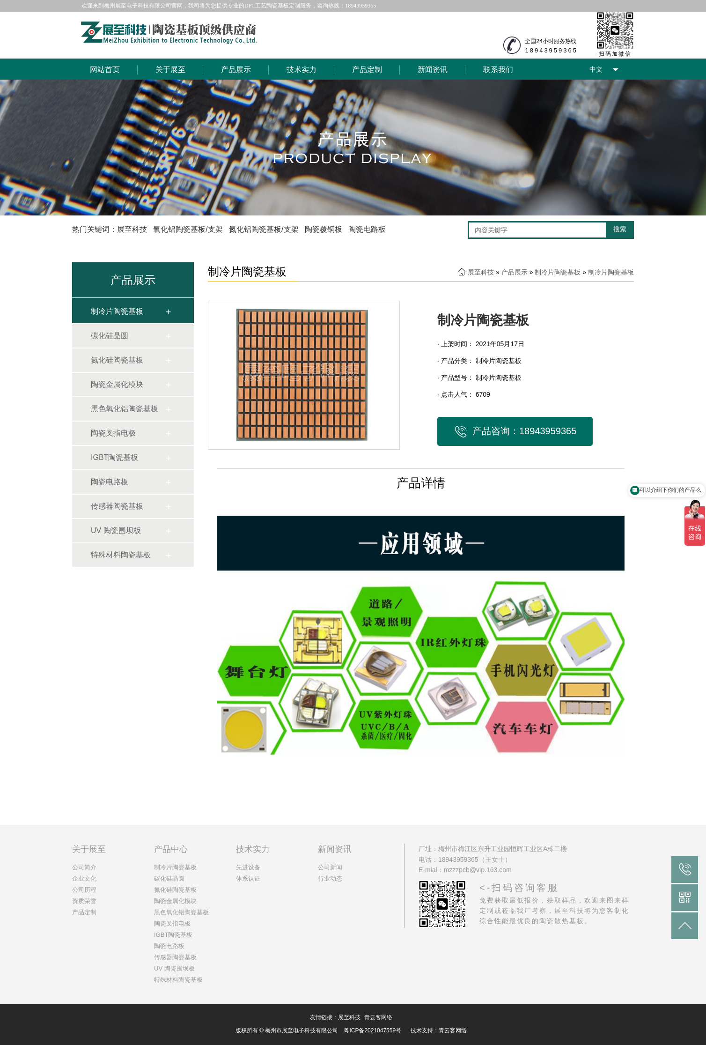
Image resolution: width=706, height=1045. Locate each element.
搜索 (619, 229)
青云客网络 (378, 1017)
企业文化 (84, 878)
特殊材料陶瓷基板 (121, 555)
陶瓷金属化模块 (117, 384)
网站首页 (105, 70)
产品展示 (236, 70)
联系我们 (498, 70)
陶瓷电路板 (109, 482)
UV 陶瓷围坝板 (116, 530)
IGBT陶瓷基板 (114, 457)
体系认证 (248, 878)
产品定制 (367, 70)
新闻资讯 (433, 70)
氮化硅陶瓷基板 (117, 360)
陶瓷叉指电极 (113, 433)
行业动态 (330, 878)
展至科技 (481, 272)
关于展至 (170, 70)
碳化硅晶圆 (109, 336)
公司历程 (84, 889)
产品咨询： (515, 432)
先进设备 (248, 867)
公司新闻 (330, 867)
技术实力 (301, 70)
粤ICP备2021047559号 (372, 1030)
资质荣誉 (84, 900)
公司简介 (84, 867)
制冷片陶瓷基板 (117, 311)
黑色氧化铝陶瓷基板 (124, 409)
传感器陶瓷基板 (117, 506)
